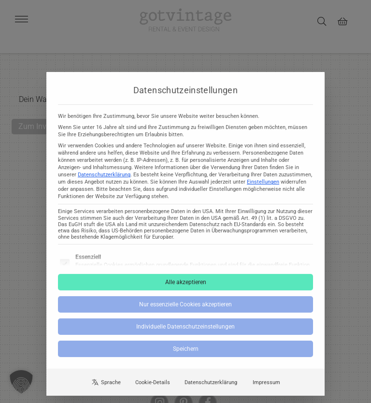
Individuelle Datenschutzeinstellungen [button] (185, 334)
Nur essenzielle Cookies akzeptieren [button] (185, 311)
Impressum (266, 389)
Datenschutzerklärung (104, 182)
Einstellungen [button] (263, 189)
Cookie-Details (152, 389)
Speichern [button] (186, 356)
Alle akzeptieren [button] (185, 289)
